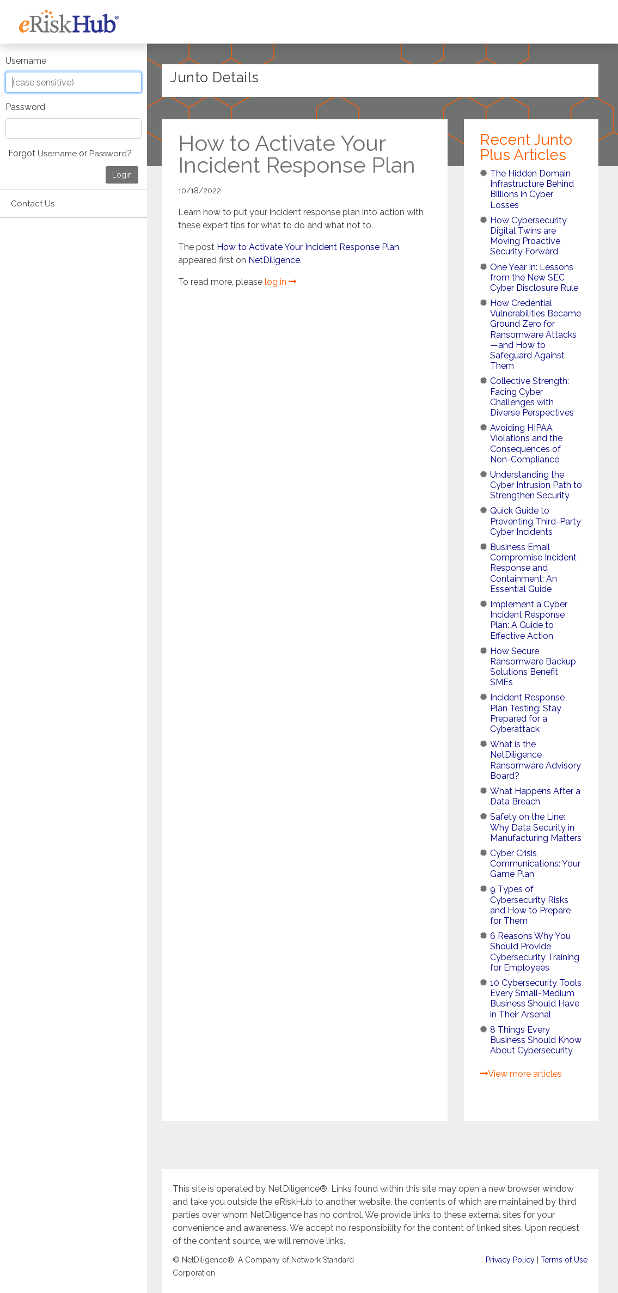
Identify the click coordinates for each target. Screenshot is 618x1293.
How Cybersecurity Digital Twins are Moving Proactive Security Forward (528, 236)
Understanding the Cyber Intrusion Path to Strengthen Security (536, 485)
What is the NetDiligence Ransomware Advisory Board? (535, 760)
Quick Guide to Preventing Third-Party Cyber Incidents (535, 520)
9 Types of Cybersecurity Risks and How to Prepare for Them (530, 905)
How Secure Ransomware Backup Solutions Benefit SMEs (533, 667)
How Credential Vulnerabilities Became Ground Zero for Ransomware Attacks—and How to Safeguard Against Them (535, 334)
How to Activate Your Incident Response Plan (308, 247)
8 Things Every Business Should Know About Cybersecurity (536, 1040)
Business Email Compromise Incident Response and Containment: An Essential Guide (533, 568)
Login (122, 174)
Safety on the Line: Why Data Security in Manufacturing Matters (536, 827)
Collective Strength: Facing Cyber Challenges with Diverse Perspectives (532, 397)
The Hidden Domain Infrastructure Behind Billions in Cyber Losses (532, 189)
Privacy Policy (510, 1260)
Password (25, 107)
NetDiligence (274, 260)
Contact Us (32, 204)
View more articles (521, 1074)
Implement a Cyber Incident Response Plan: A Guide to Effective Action (528, 620)
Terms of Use (564, 1260)
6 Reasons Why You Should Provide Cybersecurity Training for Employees (534, 952)
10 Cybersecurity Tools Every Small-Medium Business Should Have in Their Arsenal (536, 999)
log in (280, 282)
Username (25, 61)
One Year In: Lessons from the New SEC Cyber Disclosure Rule (534, 277)
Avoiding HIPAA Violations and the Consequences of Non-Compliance (526, 444)
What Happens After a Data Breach (535, 796)
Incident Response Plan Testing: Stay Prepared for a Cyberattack (527, 713)
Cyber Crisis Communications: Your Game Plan (535, 863)
